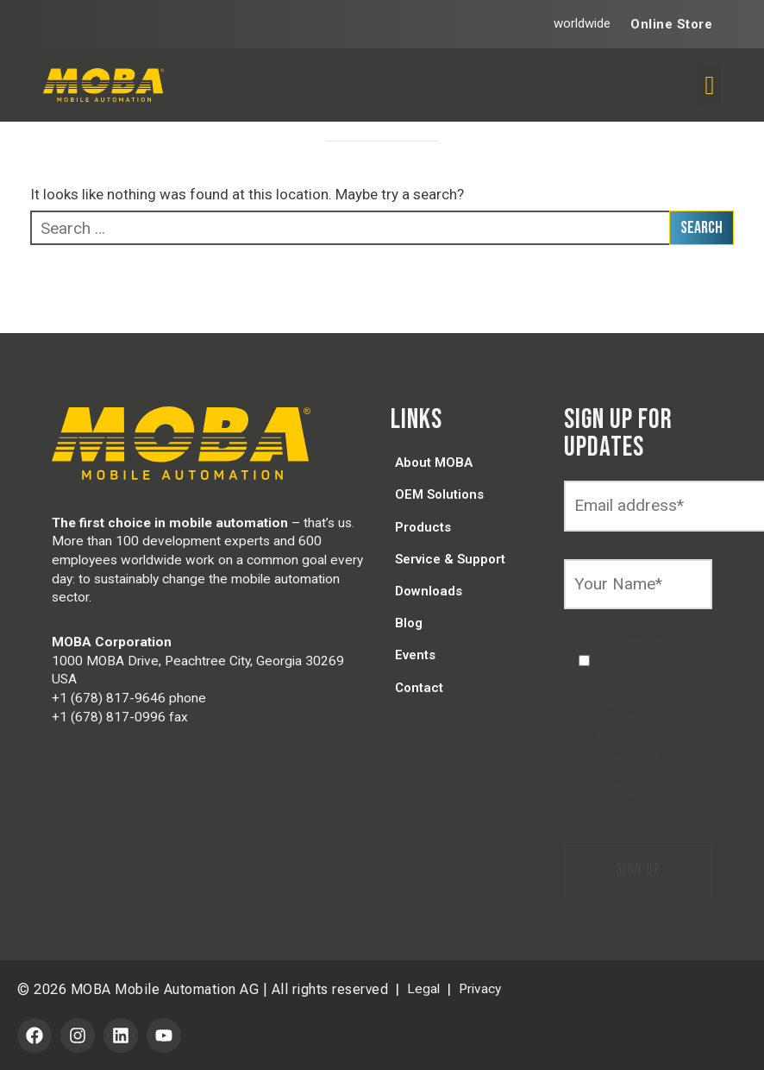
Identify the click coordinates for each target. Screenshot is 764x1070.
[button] (709, 85)
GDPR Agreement (625, 633)
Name (588, 542)
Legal (423, 989)
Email (587, 464)
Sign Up (638, 869)
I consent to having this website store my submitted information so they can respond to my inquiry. (642, 744)
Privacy (480, 989)
